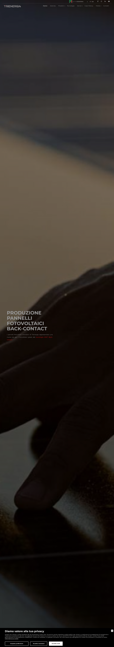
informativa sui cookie (11, 638)
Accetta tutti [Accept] (56, 643)
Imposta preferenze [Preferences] (16, 643)
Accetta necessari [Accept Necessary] (38, 643)
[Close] (112, 631)
